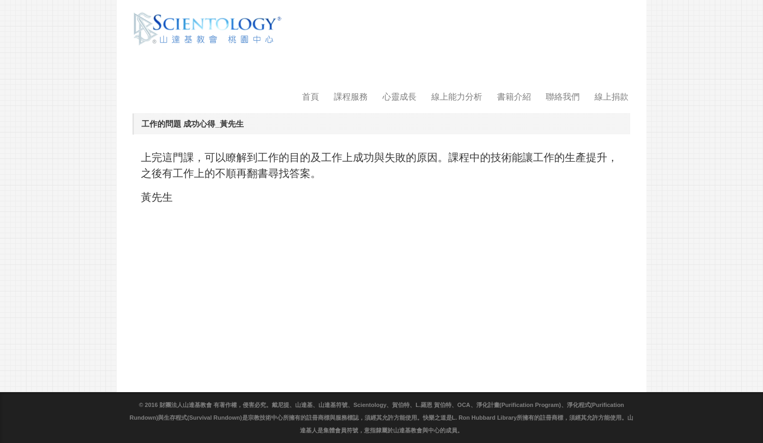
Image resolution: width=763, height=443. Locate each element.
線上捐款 (611, 96)
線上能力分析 (456, 96)
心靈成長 (399, 96)
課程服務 (351, 96)
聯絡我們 (563, 96)
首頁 (310, 96)
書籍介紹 (514, 96)
